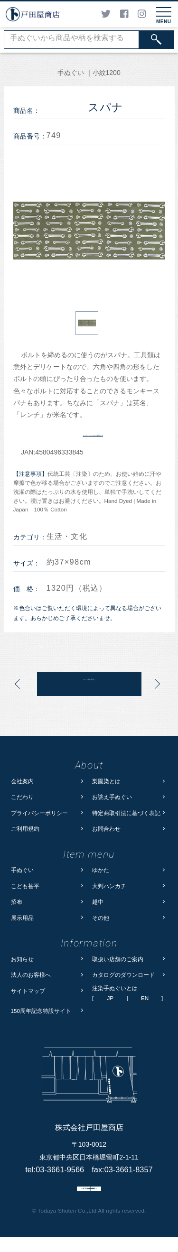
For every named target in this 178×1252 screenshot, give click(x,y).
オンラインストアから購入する (93, 433)
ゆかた (100, 870)
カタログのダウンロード (123, 975)
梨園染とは (106, 781)
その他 (100, 918)
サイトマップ (28, 991)
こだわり (22, 797)
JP (110, 998)
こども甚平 (25, 886)
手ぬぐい (22, 870)
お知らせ (22, 959)
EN (145, 998)
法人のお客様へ (31, 975)
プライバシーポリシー (39, 813)
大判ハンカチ (109, 886)
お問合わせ (106, 828)
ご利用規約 (25, 828)
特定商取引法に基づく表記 (126, 813)
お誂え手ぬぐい (112, 797)
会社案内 (22, 781)
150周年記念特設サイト (41, 1011)
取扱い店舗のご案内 (117, 959)
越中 (97, 902)
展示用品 (22, 918)
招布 (16, 902)
